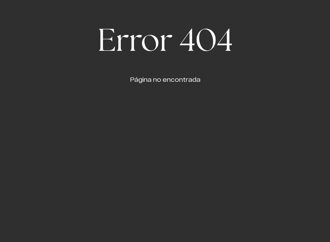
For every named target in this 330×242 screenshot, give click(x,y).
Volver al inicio (165, 102)
